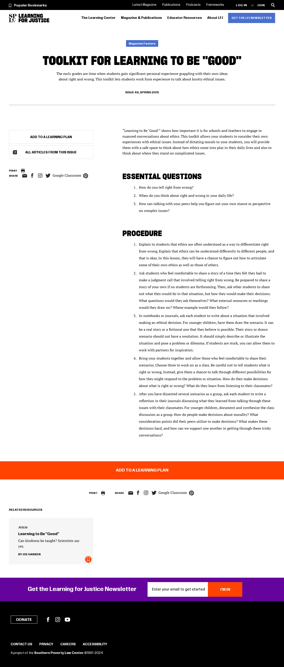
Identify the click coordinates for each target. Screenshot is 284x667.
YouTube (67, 619)
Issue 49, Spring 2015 (142, 92)
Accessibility (95, 644)
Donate (24, 620)
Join (261, 5)
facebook (32, 175)
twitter (48, 176)
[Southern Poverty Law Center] (13, 18)
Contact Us (21, 644)
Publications (171, 4)
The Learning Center (98, 18)
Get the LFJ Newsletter (252, 18)
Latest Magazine (144, 4)
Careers (68, 644)
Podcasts (193, 4)
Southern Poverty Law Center (59, 653)
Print (13, 171)
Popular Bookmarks (30, 5)
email (25, 176)
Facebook (48, 619)
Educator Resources (184, 18)
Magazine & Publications (141, 18)
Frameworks (215, 4)
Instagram (40, 175)
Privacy (46, 644)
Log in (241, 5)
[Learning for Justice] (34, 18)
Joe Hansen (31, 554)
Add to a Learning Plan (51, 137)
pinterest (85, 175)
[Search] (273, 5)
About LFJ (215, 18)
